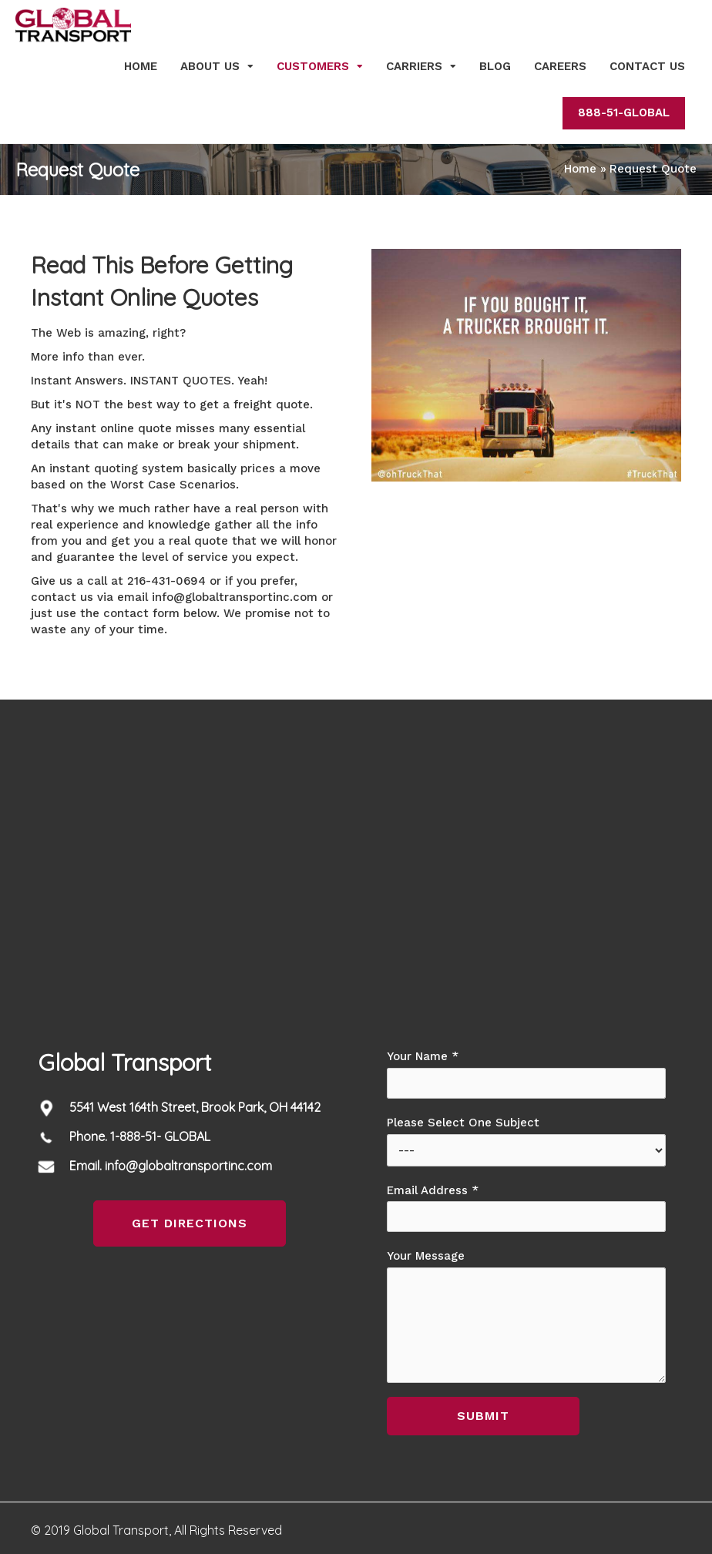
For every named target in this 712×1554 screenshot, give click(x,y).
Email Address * (526, 1208)
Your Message (526, 1316)
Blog (495, 66)
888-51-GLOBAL (624, 112)
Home (140, 66)
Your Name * (526, 1074)
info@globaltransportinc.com (234, 597)
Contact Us (647, 66)
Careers (560, 66)
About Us (210, 66)
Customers (313, 66)
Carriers (414, 66)
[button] (189, 1223)
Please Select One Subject (526, 1141)
